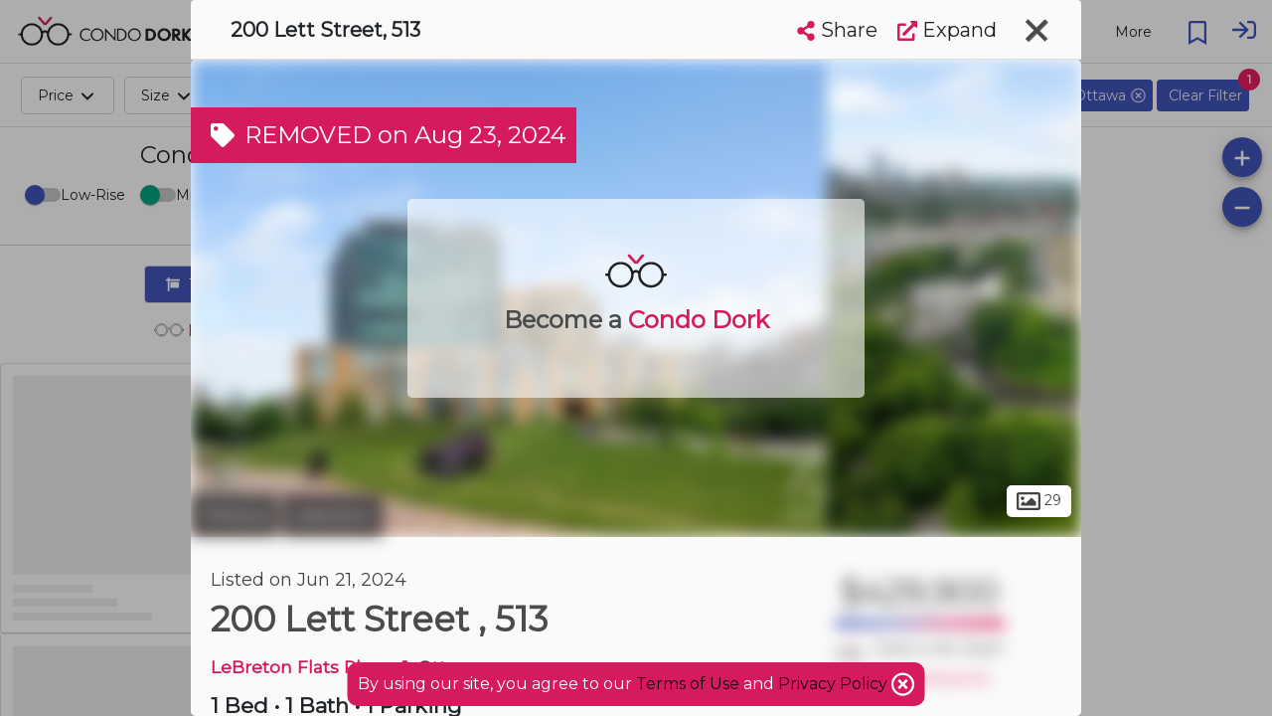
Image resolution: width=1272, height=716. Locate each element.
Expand (947, 30)
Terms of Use (687, 683)
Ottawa (234, 515)
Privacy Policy (834, 683)
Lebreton (332, 515)
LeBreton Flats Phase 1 (309, 666)
